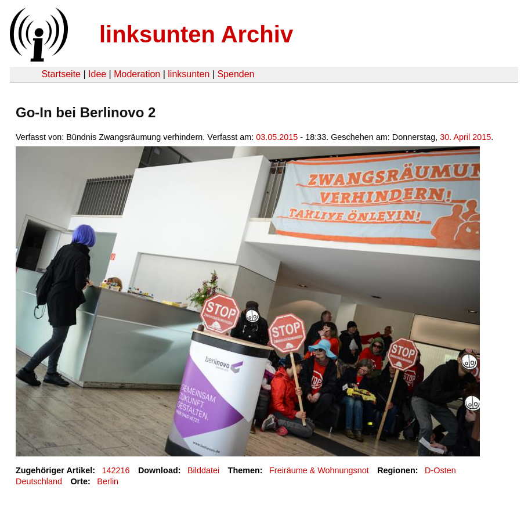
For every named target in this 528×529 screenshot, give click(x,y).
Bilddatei (203, 470)
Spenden (235, 74)
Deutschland (39, 481)
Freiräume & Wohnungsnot (319, 470)
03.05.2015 (277, 137)
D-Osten (440, 470)
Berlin (107, 481)
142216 (116, 470)
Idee (97, 74)
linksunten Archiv (196, 34)
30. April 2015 (465, 137)
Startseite (61, 74)
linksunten (188, 74)
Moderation (137, 74)
